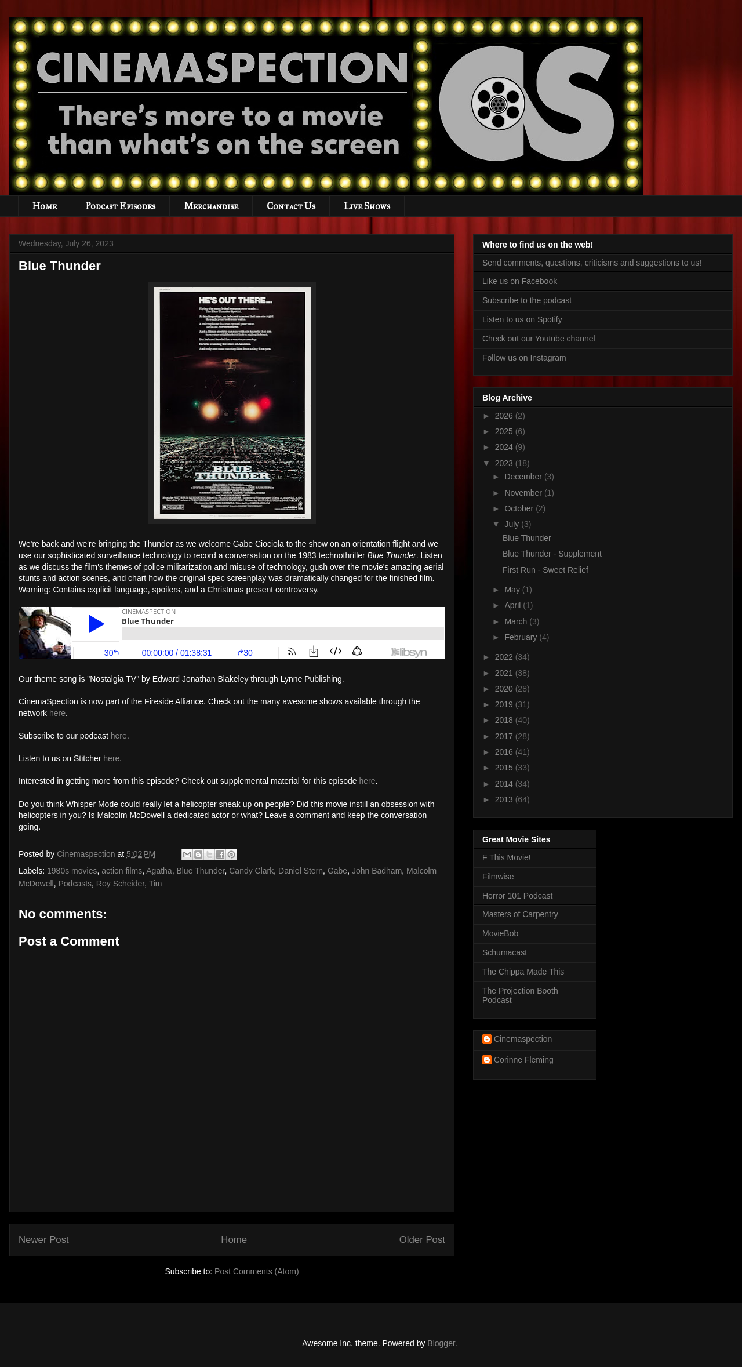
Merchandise (211, 206)
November (524, 492)
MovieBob (500, 933)
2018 (505, 720)
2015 (505, 767)
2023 (505, 463)
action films (121, 870)
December (524, 476)
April (513, 605)
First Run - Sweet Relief (545, 570)
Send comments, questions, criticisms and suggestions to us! (591, 262)
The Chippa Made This (523, 971)
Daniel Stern (300, 870)
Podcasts (75, 883)
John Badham (377, 870)
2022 (505, 656)
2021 (505, 673)
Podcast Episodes (120, 206)
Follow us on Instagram (524, 357)
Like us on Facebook (519, 281)
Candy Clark (251, 870)
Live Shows (367, 206)
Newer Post (44, 1239)
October (520, 508)
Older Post (422, 1239)
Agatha (159, 870)
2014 (505, 783)
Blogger (440, 1343)
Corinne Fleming (524, 1059)
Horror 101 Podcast (517, 895)
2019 (505, 704)
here (57, 713)
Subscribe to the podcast (527, 300)
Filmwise (498, 876)
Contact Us (291, 206)
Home (44, 206)
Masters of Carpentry (520, 914)
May (513, 589)
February (521, 637)
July (512, 524)
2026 (505, 415)
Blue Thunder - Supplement (552, 553)
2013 (505, 799)
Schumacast (504, 952)
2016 (505, 752)
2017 (505, 736)
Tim (155, 883)
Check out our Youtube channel (538, 338)
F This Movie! (506, 857)
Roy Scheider (120, 883)
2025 (505, 431)
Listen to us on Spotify (522, 319)
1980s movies (72, 870)
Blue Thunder (200, 870)
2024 (505, 447)
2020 (505, 688)
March (516, 621)
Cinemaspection (523, 1039)
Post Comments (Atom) (256, 1271)
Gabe (337, 870)
